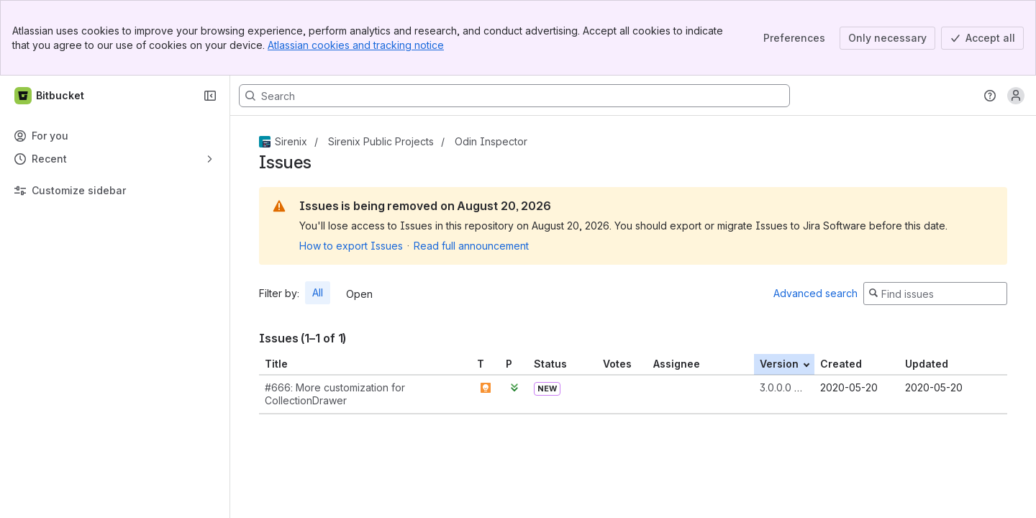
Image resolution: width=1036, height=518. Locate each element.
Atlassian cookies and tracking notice (356, 45)
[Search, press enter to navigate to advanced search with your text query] (514, 95)
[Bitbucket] (50, 95)
